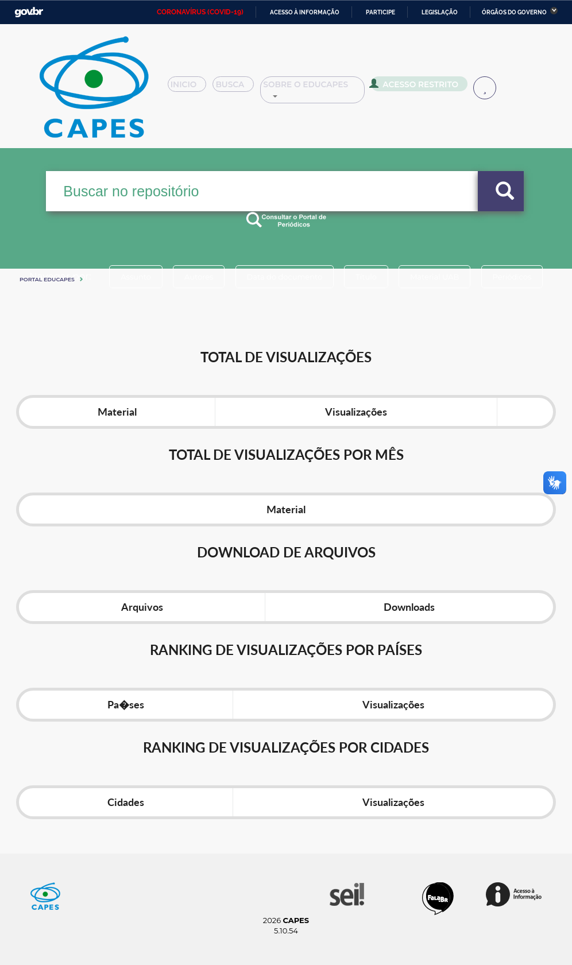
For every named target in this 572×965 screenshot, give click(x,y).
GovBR (28, 12)
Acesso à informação (304, 12)
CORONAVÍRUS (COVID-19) (200, 12)
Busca (242, 88)
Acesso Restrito (429, 87)
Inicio (190, 88)
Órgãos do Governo (514, 12)
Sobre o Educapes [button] (328, 88)
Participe (380, 12)
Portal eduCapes (47, 279)
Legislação (440, 12)
